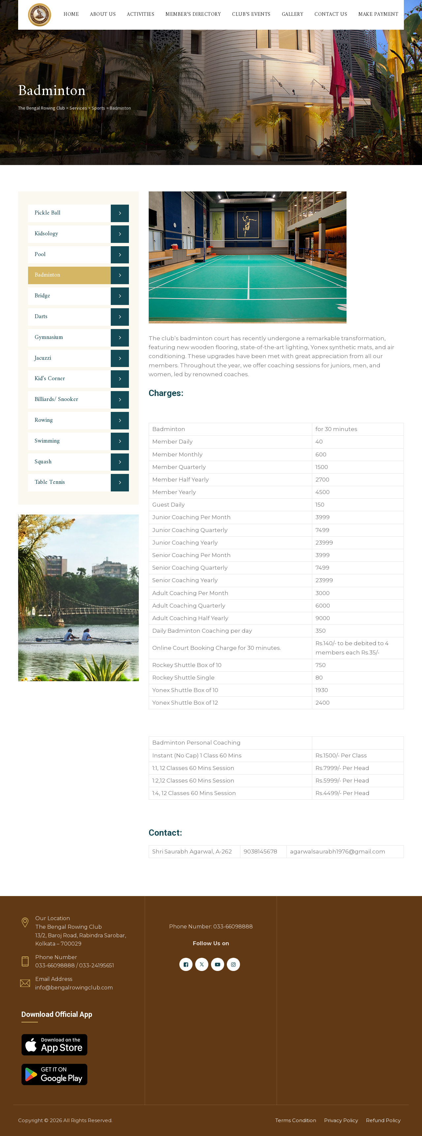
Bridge (42, 296)
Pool (40, 255)
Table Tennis (50, 482)
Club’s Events (251, 14)
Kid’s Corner (50, 379)
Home (71, 14)
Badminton (47, 275)
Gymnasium (49, 337)
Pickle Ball (47, 213)
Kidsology (46, 234)
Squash (43, 462)
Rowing (44, 420)
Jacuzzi (43, 358)
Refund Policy (383, 1120)
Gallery (293, 14)
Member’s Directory (193, 14)
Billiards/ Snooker (56, 399)
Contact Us (331, 14)
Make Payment (378, 14)
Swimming (47, 441)
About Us (103, 14)
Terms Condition (295, 1120)
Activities (140, 14)
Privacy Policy (341, 1120)
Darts (41, 317)
